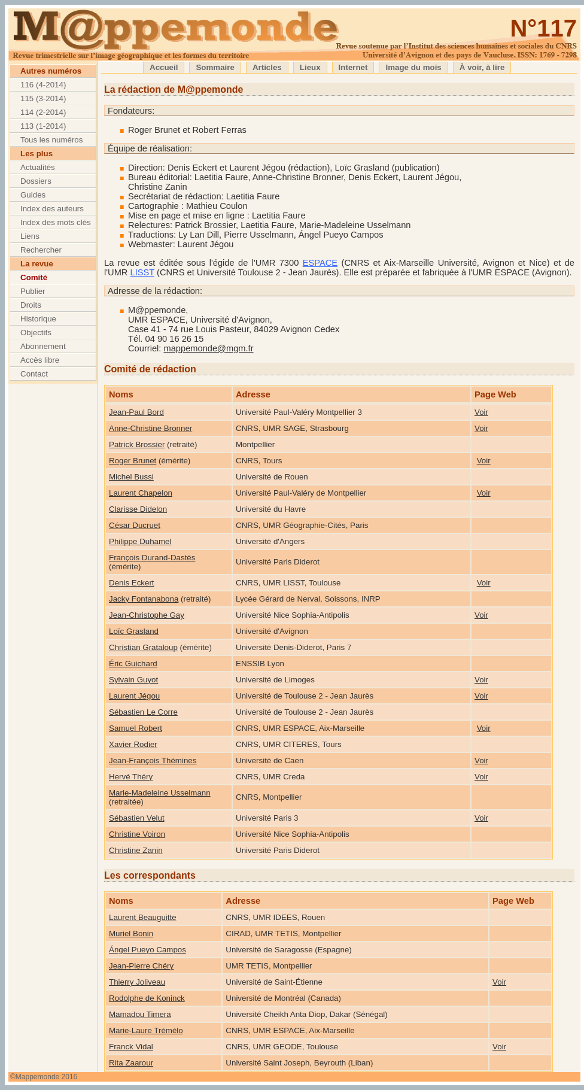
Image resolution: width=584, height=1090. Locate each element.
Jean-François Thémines (152, 760)
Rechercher (41, 249)
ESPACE (320, 263)
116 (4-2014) (43, 84)
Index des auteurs (52, 208)
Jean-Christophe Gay (146, 615)
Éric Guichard (133, 663)
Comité (33, 277)
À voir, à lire (482, 67)
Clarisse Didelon (138, 509)
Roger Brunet (132, 460)
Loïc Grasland (134, 631)
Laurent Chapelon (140, 492)
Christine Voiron (137, 834)
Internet (353, 67)
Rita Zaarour (131, 1062)
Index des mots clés (55, 222)
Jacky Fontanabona (143, 598)
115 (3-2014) (43, 98)
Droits (30, 304)
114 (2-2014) (43, 112)
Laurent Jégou (134, 695)
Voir (481, 412)
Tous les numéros (51, 139)
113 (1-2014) (43, 126)
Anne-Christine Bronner (150, 428)
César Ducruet (134, 525)
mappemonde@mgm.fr (208, 348)
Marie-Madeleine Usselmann (160, 792)
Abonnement (43, 346)
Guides (32, 194)
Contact (34, 373)
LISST (142, 272)
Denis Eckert (131, 582)
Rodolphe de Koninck (147, 998)
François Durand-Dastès (152, 557)
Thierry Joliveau (137, 981)
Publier (32, 291)
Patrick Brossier (137, 444)
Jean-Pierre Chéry (141, 965)
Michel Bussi (131, 476)
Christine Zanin (136, 850)
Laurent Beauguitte (143, 917)
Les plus (36, 153)
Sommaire (215, 67)
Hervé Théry (131, 776)
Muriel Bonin (131, 933)
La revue (36, 263)
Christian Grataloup (143, 647)
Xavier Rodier (133, 744)
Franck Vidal (131, 1046)
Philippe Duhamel (140, 541)
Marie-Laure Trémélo (146, 1030)
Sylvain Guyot (133, 679)
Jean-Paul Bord (136, 412)
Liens (29, 236)
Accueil (164, 67)
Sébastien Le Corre (143, 712)
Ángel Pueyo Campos (147, 949)
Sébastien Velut (137, 817)
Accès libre (39, 360)
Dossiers (35, 181)
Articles (267, 67)
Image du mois (413, 67)
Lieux (310, 67)
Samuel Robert (135, 728)
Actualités (37, 167)
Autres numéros (50, 70)
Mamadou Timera (140, 1014)
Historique (38, 318)
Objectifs (35, 332)
